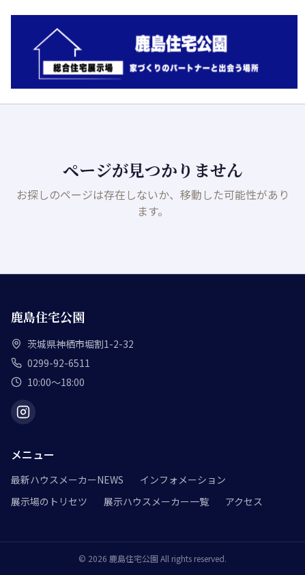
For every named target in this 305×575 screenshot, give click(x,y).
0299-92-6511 (58, 363)
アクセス (244, 501)
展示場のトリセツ (49, 501)
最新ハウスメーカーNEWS (67, 479)
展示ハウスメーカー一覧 (156, 501)
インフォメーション (183, 479)
